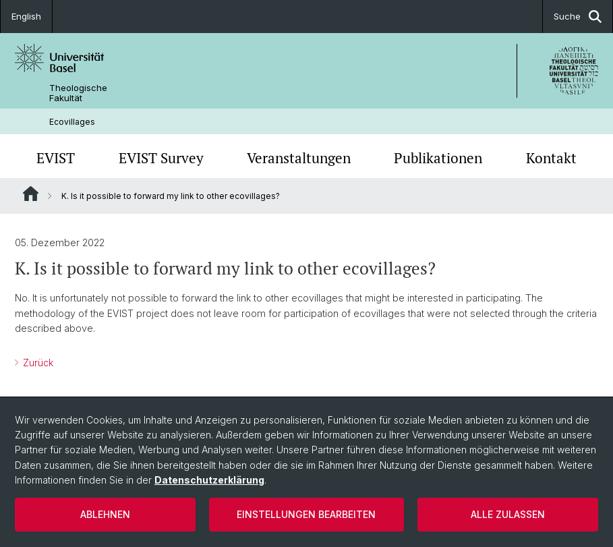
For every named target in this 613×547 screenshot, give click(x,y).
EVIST (55, 157)
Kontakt (551, 157)
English (26, 16)
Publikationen (438, 157)
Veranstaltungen (299, 157)
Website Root (30, 193)
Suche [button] (578, 16)
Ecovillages (72, 122)
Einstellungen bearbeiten (306, 514)
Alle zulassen (508, 514)
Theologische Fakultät (78, 93)
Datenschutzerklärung (209, 480)
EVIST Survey (161, 157)
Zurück (36, 362)
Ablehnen (105, 514)
